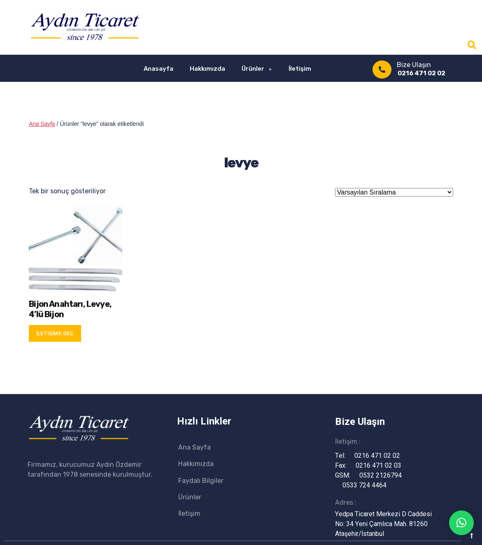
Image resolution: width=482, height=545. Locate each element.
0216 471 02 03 (371, 465)
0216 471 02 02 (421, 73)
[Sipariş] (394, 192)
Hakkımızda (207, 68)
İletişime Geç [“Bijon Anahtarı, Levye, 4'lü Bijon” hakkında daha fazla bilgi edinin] (55, 333)
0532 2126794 (373, 475)
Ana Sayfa (42, 124)
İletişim (300, 68)
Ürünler (257, 69)
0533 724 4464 (357, 485)
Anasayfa (158, 68)
